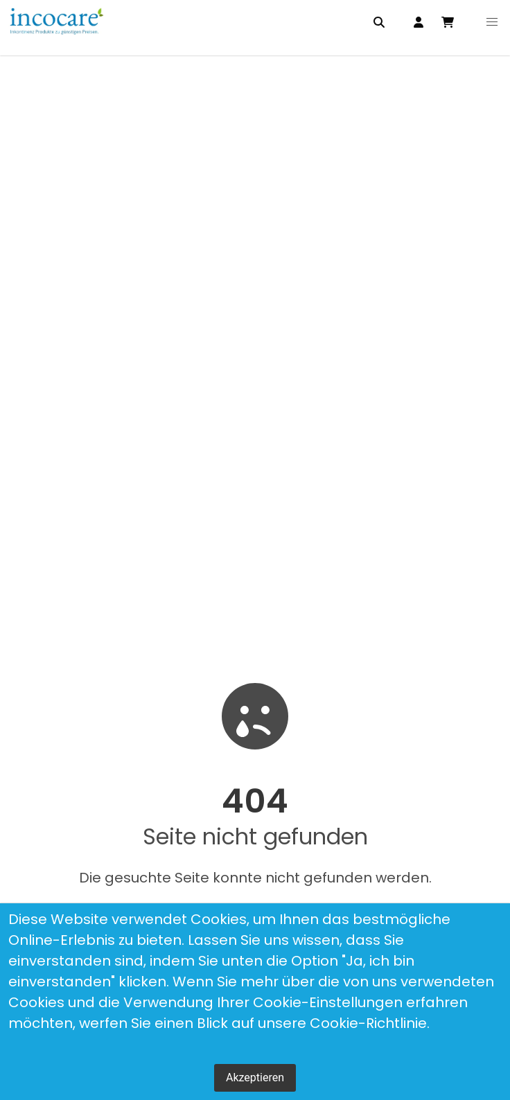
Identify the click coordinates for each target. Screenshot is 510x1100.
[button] (492, 22)
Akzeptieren (255, 1077)
